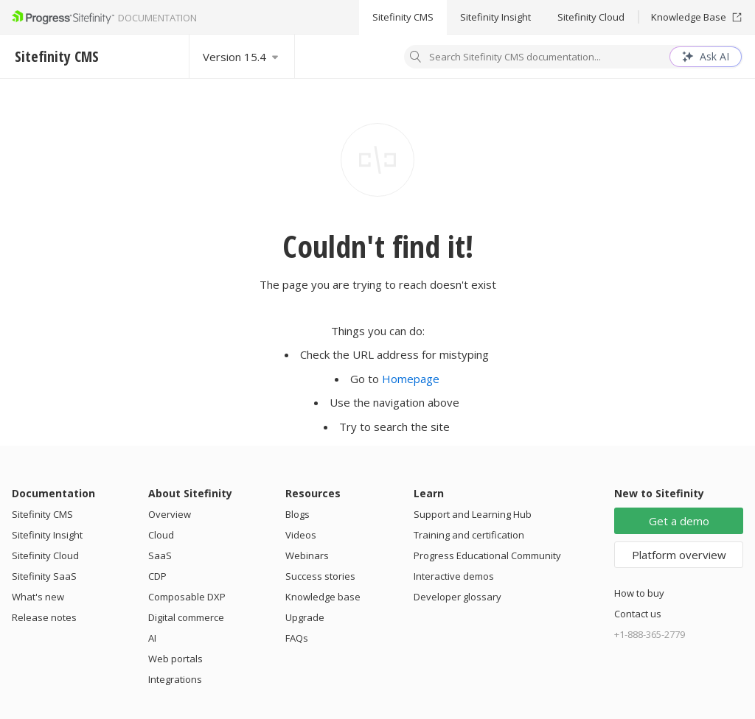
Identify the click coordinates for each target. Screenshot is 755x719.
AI (152, 638)
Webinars (307, 555)
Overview (169, 514)
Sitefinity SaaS (44, 576)
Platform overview (679, 554)
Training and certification (469, 534)
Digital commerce (186, 617)
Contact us (637, 613)
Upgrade (304, 617)
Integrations (175, 679)
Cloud (161, 534)
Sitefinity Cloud (590, 17)
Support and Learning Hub (473, 514)
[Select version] (242, 56)
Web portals (175, 658)
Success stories (320, 576)
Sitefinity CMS (403, 17)
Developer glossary (457, 596)
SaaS (160, 555)
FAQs (296, 638)
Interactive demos (454, 576)
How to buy (639, 593)
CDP (157, 576)
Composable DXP (187, 596)
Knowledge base (323, 596)
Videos (300, 534)
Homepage (410, 378)
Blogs (297, 514)
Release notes (44, 617)
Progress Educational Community (487, 555)
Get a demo (679, 520)
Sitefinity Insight (495, 17)
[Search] (416, 58)
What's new (38, 596)
